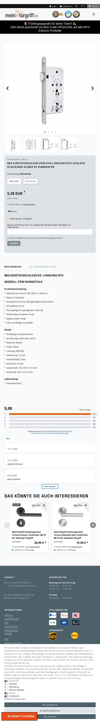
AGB (6, 639)
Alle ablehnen (50, 716)
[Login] (53, 6)
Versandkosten (29, 204)
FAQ (6, 622)
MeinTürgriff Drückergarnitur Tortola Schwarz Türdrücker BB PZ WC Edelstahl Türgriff (29, 535)
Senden (13, 243)
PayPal (12, 693)
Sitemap (8, 633)
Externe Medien (16, 690)
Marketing (14, 687)
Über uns (8, 615)
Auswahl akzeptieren (50, 710)
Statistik (13, 684)
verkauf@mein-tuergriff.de (20, 594)
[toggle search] (76, 6)
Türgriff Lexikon (11, 626)
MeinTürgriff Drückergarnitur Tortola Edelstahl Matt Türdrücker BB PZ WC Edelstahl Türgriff (71, 535)
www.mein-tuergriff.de (18, 597)
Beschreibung (12, 266)
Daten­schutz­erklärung (69, 678)
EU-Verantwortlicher (43, 266)
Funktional (14, 696)
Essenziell (14, 681)
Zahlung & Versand (13, 643)
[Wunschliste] (83, 6)
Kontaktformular (11, 618)
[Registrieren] (66, 6)
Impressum (60, 675)
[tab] (17, 267)
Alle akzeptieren (50, 704)
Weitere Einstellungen (15, 699)
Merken (12, 211)
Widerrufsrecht (11, 630)
